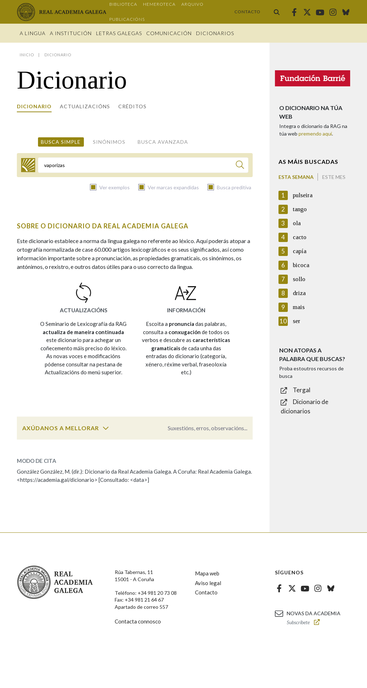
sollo (299, 279)
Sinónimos (109, 142)
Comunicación (169, 33)
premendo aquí (315, 134)
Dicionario (34, 106)
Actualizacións (85, 106)
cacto (299, 237)
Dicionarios (215, 33)
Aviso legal (208, 583)
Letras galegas (119, 33)
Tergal (301, 390)
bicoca (301, 265)
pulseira (303, 195)
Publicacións (127, 19)
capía (299, 251)
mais (299, 307)
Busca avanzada (163, 142)
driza (299, 293)
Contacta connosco (138, 621)
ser (296, 321)
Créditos (132, 106)
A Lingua (33, 33)
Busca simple (61, 142)
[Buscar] (240, 166)
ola (297, 223)
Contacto (247, 11)
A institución (71, 33)
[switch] (106, 428)
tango (300, 209)
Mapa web (207, 573)
